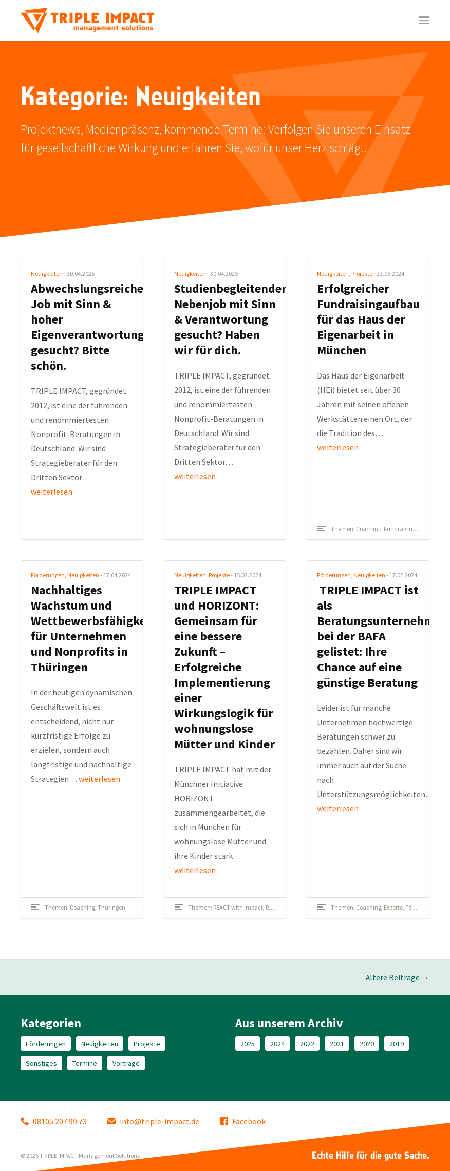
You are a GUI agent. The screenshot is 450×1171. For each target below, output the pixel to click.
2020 (367, 1043)
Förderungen (48, 575)
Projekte (361, 273)
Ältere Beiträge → (397, 977)
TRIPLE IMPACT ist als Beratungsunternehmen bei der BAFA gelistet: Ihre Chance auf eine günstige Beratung (382, 636)
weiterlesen (51, 491)
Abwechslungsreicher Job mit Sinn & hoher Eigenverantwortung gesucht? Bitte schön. (89, 326)
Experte (393, 907)
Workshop (140, 907)
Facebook (243, 1121)
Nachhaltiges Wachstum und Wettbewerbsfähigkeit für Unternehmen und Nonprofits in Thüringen (93, 628)
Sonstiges (41, 1063)
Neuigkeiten (47, 273)
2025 (247, 1043)
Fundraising (400, 529)
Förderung (419, 907)
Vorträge (126, 1063)
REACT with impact (238, 907)
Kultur (426, 529)
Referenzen (280, 907)
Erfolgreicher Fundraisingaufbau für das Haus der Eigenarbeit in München (368, 319)
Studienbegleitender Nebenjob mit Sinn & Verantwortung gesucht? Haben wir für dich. (230, 319)
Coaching (368, 529)
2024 (277, 1043)
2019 (396, 1043)
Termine (84, 1063)
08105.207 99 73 (54, 1121)
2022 (307, 1043)
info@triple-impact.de (153, 1121)
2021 (337, 1043)
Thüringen (111, 907)
